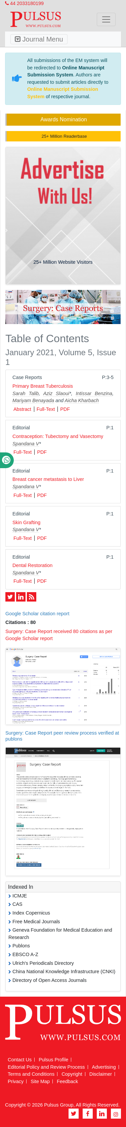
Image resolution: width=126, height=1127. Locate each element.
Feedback (67, 1081)
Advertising (104, 1067)
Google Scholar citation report (37, 613)
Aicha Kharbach (82, 400)
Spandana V (25, 443)
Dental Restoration (32, 565)
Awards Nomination (63, 119)
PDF (65, 409)
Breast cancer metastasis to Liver (48, 479)
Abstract (22, 409)
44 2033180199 (24, 3)
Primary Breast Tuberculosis (42, 386)
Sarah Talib (25, 393)
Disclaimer (100, 1074)
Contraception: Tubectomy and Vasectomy (57, 436)
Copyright (71, 1074)
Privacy (16, 1081)
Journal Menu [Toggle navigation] (39, 39)
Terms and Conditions (31, 1074)
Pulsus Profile (53, 1059)
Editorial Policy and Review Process (46, 1067)
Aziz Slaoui (56, 393)
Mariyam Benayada (33, 400)
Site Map (40, 1081)
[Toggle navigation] (106, 19)
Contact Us (20, 1059)
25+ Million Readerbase (63, 136)
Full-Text (46, 409)
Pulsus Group (58, 1105)
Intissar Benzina (94, 393)
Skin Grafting (26, 522)
